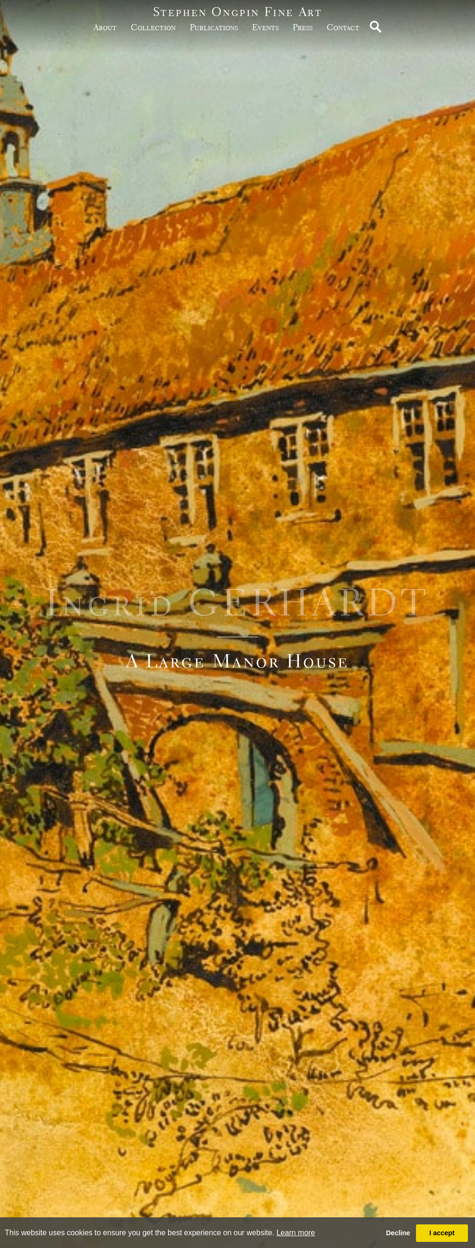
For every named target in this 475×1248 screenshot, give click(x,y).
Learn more (295, 1233)
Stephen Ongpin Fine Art (237, 11)
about (105, 27)
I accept (442, 1233)
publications (214, 27)
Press (303, 27)
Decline (398, 1233)
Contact (343, 27)
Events (265, 27)
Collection (153, 27)
